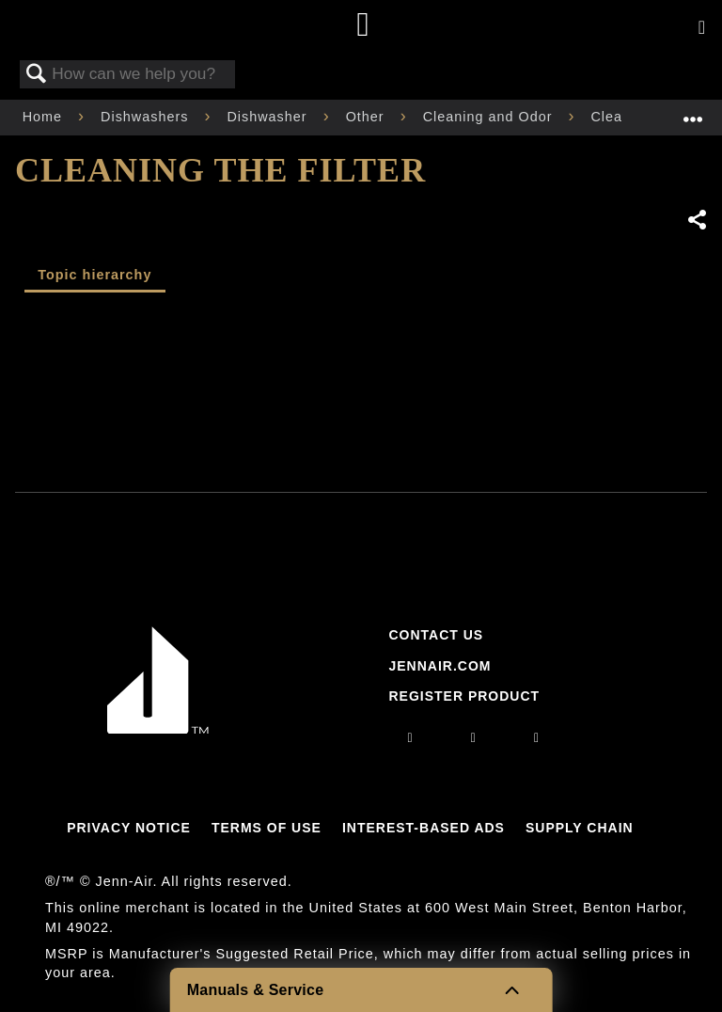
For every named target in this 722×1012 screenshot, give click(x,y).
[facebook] (473, 737)
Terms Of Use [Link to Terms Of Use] (267, 827)
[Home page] (363, 26)
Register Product (464, 696)
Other (367, 116)
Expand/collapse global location (693, 111)
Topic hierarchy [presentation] (94, 274)
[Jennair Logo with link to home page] (158, 729)
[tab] (95, 277)
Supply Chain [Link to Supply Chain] (580, 827)
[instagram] (410, 737)
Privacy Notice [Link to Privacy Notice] (129, 827)
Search (37, 74)
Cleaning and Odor (490, 116)
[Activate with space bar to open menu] (701, 28)
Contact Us (435, 634)
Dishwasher (269, 116)
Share (696, 219)
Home (45, 116)
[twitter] (536, 737)
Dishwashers (147, 116)
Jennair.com (439, 665)
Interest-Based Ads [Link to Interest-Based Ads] (423, 827)
